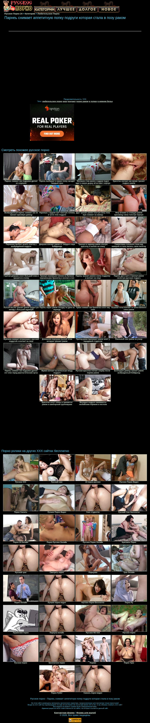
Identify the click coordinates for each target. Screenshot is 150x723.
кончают (72, 101)
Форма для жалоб (86, 712)
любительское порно (52, 101)
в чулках (93, 101)
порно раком (82, 101)
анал (65, 101)
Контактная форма (64, 712)
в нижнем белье (105, 101)
